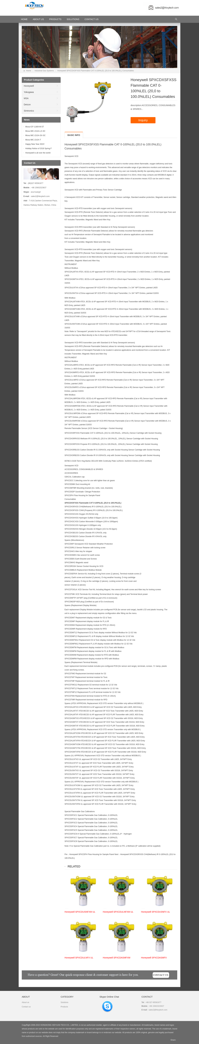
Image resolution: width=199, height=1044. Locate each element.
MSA (26, 98)
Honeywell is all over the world (37, 153)
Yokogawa (29, 92)
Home (28, 71)
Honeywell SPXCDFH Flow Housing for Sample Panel (91, 854)
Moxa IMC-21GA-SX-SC (35, 135)
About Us (38, 19)
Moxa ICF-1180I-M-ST (34, 127)
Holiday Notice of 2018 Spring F (38, 148)
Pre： (67, 854)
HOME (24, 19)
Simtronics (29, 110)
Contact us (26, 1007)
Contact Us (92, 19)
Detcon (27, 104)
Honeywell (29, 86)
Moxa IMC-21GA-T (33, 140)
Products (55, 19)
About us (25, 1002)
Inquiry (143, 120)
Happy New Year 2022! (34, 144)
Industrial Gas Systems (44, 71)
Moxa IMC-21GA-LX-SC (35, 131)
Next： (117, 854)
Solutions (73, 19)
